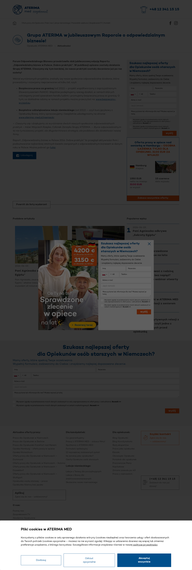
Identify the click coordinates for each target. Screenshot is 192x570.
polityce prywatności (145, 545)
